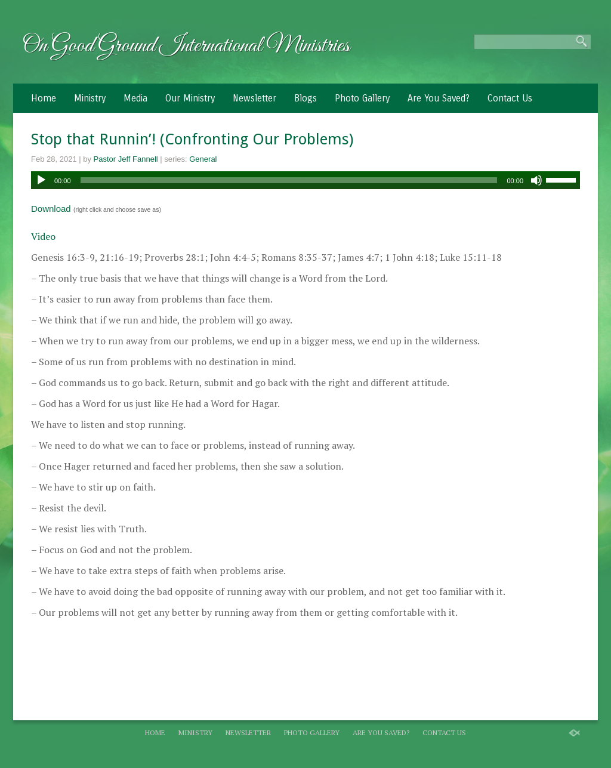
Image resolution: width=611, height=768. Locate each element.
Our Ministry (190, 98)
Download (51, 208)
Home (43, 98)
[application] (305, 180)
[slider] (289, 180)
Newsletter (254, 98)
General (203, 159)
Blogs (305, 98)
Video (43, 236)
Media (135, 98)
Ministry (90, 98)
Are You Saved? (439, 98)
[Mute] (536, 180)
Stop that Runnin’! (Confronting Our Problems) (192, 139)
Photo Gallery (362, 98)
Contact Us (509, 98)
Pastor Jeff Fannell (126, 159)
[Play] (41, 180)
